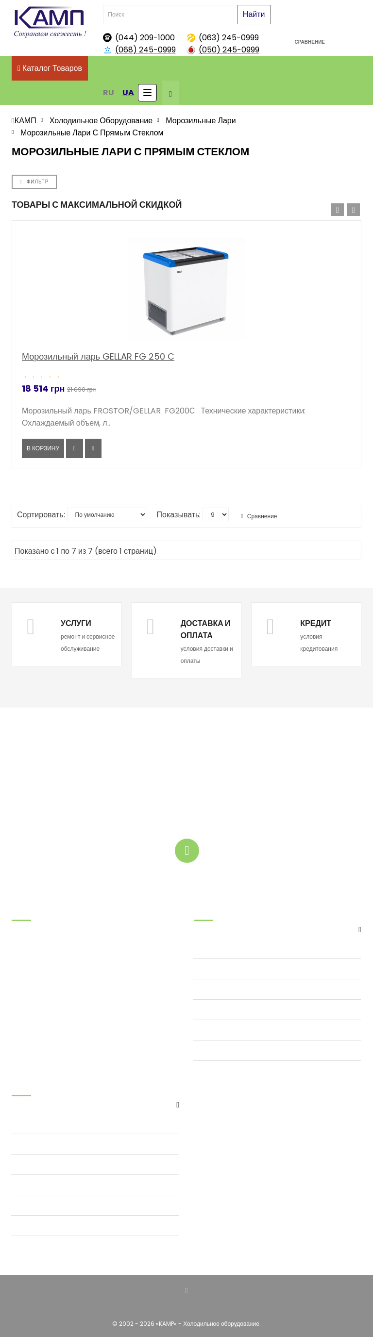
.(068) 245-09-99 (38, 956)
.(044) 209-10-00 (37, 993)
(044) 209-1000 (145, 37)
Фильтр (34, 181)
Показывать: (179, 514)
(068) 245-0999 (145, 49)
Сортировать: (41, 514)
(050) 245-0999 (229, 49)
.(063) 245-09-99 (38, 968)
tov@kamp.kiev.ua (39, 1005)
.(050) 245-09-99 (38, 980)
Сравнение (259, 516)
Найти (254, 14)
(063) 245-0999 (229, 37)
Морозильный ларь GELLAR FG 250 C (98, 356)
